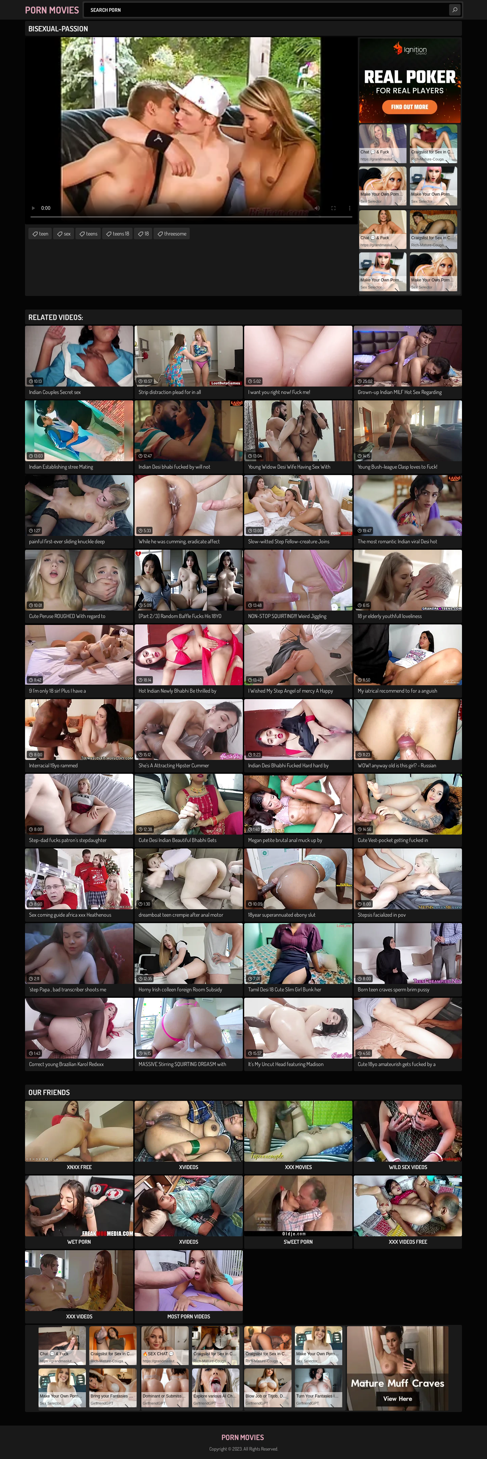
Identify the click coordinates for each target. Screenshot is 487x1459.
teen (43, 233)
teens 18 (121, 233)
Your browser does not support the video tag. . (191, 130)
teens (91, 233)
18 (147, 233)
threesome (175, 233)
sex (67, 233)
